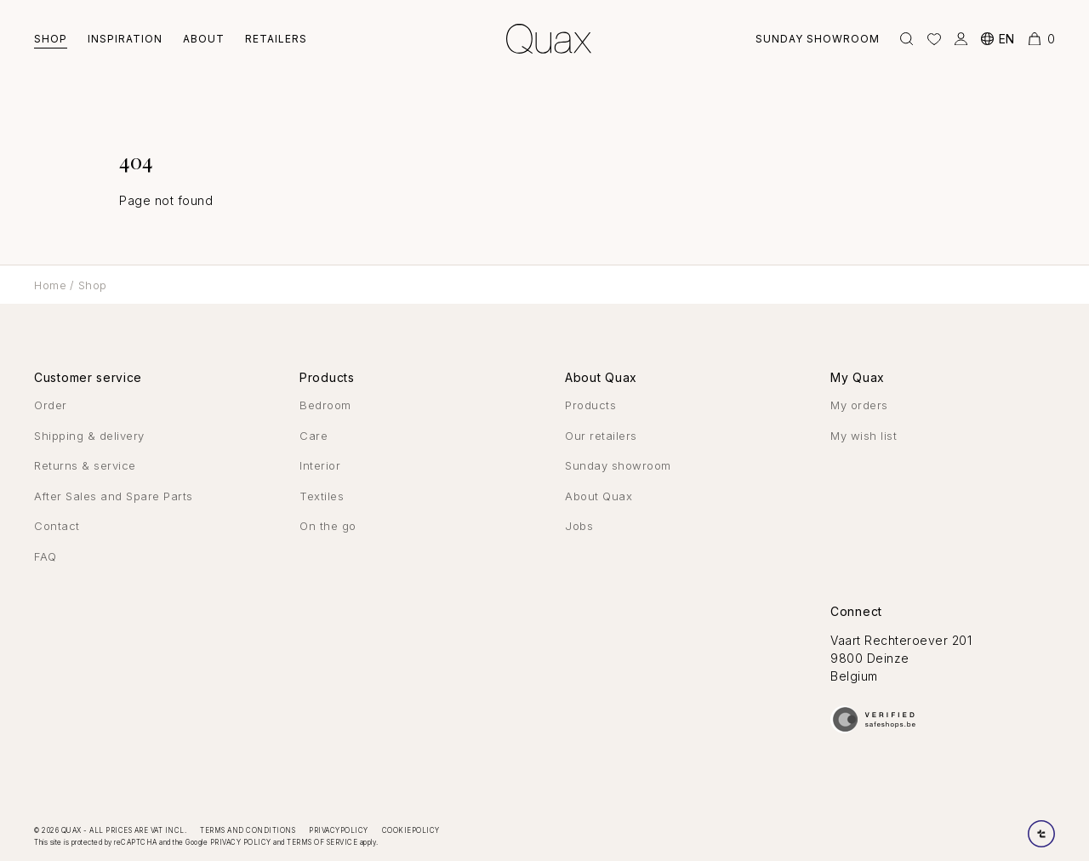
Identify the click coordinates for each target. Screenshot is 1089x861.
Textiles (321, 496)
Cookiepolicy (411, 830)
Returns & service (85, 465)
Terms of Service (322, 842)
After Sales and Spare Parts (113, 496)
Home (50, 285)
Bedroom (325, 405)
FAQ (45, 556)
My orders (859, 405)
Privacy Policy (240, 842)
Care (313, 435)
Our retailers (601, 435)
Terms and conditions (247, 830)
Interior (319, 465)
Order (50, 405)
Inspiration (125, 38)
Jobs (579, 526)
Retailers (276, 38)
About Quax (598, 496)
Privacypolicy (338, 830)
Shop (50, 38)
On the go (327, 526)
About (204, 38)
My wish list (863, 435)
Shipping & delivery (89, 435)
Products (590, 405)
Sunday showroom (817, 38)
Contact (57, 526)
